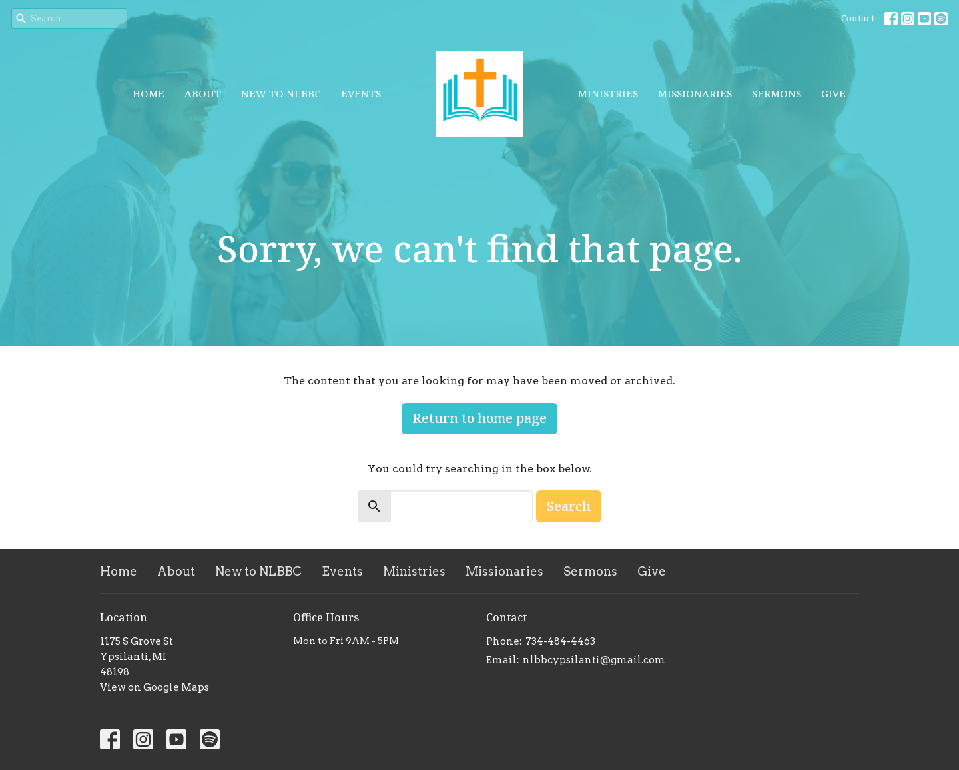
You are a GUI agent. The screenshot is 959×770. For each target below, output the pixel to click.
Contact (857, 18)
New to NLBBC (281, 93)
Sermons (776, 93)
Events (361, 93)
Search (569, 506)
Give (833, 93)
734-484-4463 (560, 641)
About (202, 93)
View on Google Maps (154, 687)
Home (148, 93)
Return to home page (479, 418)
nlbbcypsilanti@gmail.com (594, 660)
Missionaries (695, 93)
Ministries (608, 93)
